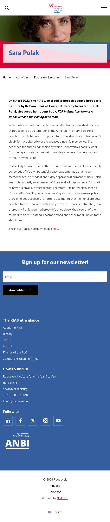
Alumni (7, 346)
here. (56, 228)
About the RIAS (13, 327)
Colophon (55, 492)
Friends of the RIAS (15, 352)
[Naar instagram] (45, 421)
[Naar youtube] (58, 421)
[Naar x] (33, 421)
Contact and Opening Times (20, 358)
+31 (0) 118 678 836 (16, 395)
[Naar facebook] (20, 421)
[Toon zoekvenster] (7, 8)
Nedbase (62, 498)
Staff (6, 340)
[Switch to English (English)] (55, 512)
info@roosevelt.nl (16, 401)
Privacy (55, 485)
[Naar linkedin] (8, 421)
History (7, 333)
